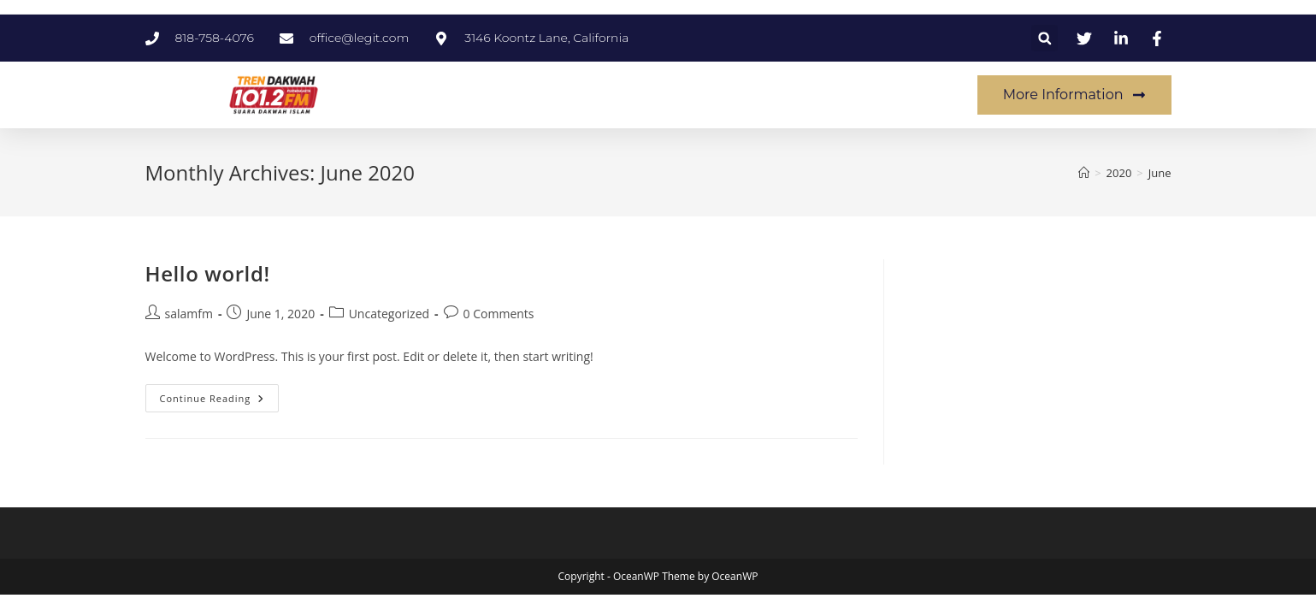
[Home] (1083, 173)
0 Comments (498, 313)
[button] (1044, 38)
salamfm (189, 313)
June (1159, 173)
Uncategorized (389, 313)
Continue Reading (220, 394)
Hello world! (207, 273)
